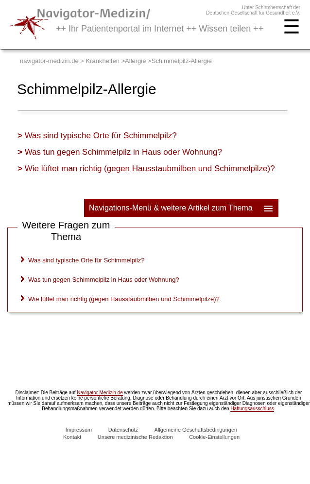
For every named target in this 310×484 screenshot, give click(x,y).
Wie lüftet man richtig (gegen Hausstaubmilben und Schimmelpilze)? (150, 168)
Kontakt (72, 437)
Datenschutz (123, 430)
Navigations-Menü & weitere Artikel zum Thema (182, 208)
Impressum (79, 430)
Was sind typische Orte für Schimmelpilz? (101, 135)
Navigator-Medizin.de (100, 392)
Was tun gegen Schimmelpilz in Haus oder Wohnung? (123, 152)
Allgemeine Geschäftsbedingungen (196, 430)
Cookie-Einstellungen (214, 437)
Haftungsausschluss (252, 408)
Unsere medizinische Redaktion (135, 437)
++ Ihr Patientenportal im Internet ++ (159, 28)
